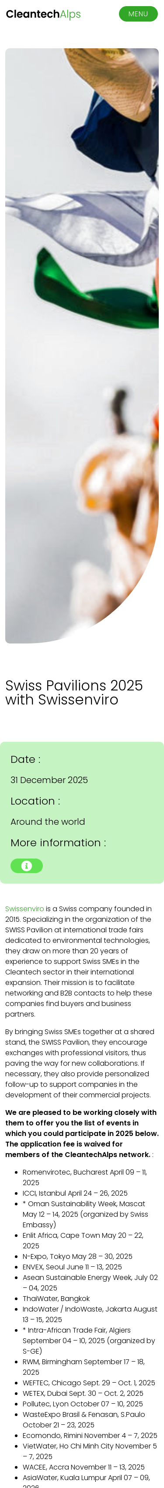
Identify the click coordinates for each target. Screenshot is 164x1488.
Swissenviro (24, 909)
